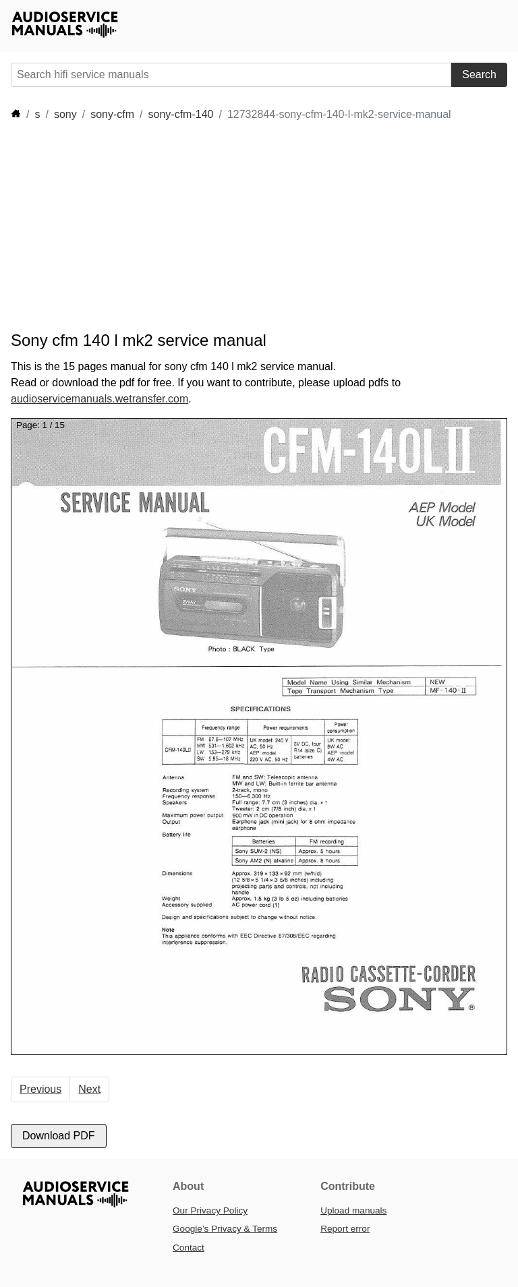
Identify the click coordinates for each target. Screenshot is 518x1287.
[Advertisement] (256, 226)
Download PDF (58, 1135)
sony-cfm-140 (181, 114)
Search (479, 74)
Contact (188, 1248)
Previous (40, 1089)
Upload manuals (353, 1210)
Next (89, 1089)
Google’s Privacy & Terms (225, 1229)
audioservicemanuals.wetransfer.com (99, 399)
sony (65, 114)
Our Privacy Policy (210, 1210)
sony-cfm (112, 114)
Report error (345, 1229)
